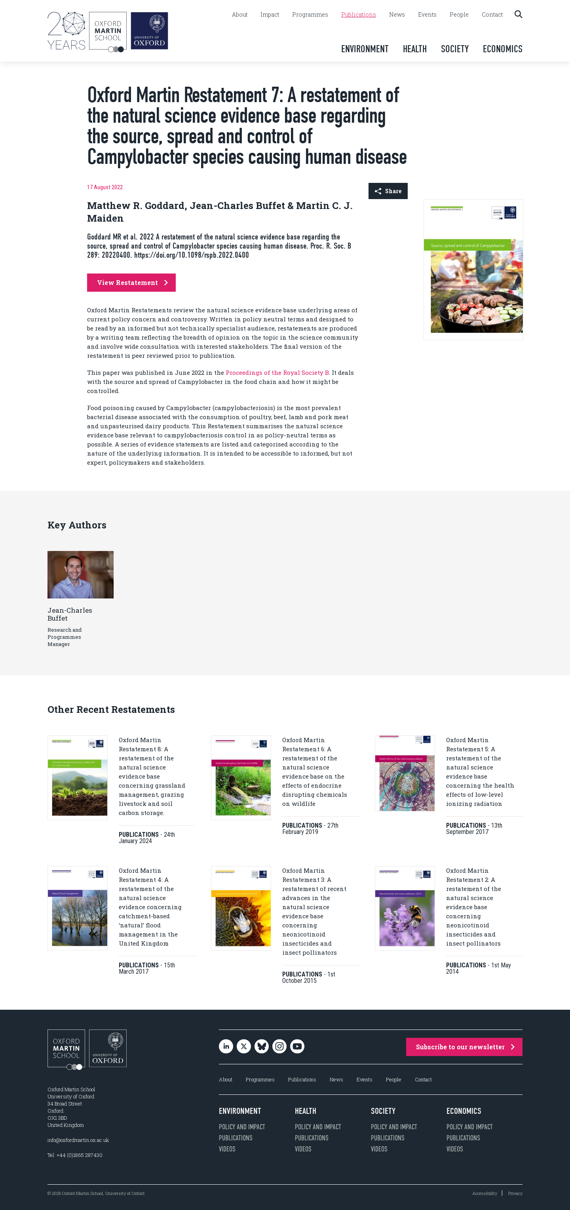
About (239, 14)
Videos (227, 1149)
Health (415, 49)
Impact (269, 14)
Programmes (310, 14)
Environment (365, 49)
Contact (492, 14)
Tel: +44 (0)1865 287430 (75, 1155)
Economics (502, 49)
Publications (358, 14)
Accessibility (484, 1193)
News (397, 14)
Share (388, 191)
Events (427, 14)
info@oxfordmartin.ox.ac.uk (78, 1140)
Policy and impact (242, 1126)
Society (455, 49)
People (459, 14)
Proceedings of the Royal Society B (277, 372)
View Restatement (132, 282)
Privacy (515, 1193)
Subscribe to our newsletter (465, 1047)
